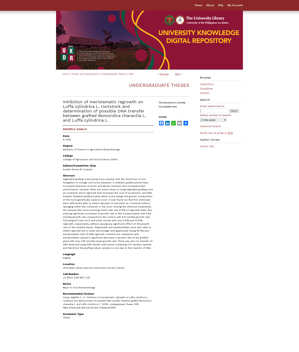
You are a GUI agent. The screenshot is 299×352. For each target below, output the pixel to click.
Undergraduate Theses (113, 74)
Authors (205, 93)
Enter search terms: (212, 106)
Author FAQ (207, 146)
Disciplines (206, 88)
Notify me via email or (216, 133)
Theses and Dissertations (84, 74)
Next (177, 74)
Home (65, 74)
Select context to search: (215, 115)
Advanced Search (210, 126)
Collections (207, 84)
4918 (131, 74)
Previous (164, 74)
